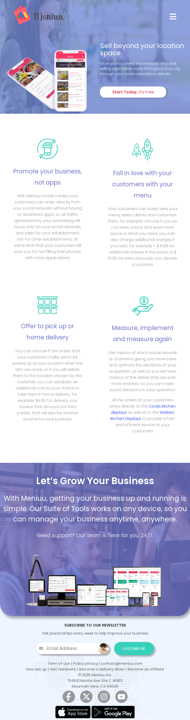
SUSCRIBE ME (134, 648)
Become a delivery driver (101, 669)
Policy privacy (85, 663)
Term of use (59, 663)
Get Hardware (63, 669)
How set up (36, 669)
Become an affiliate (146, 669)
